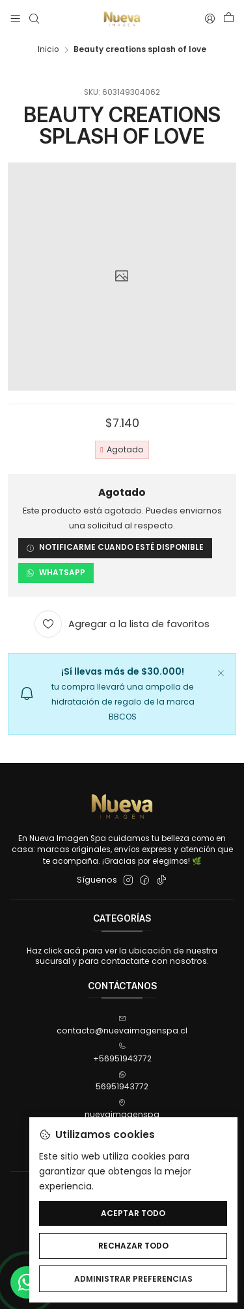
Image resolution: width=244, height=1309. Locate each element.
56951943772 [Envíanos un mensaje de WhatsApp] (122, 1081)
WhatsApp (55, 572)
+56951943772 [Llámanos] (122, 1053)
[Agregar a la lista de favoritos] (122, 624)
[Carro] (228, 18)
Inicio (48, 50)
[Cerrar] (221, 671)
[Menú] (15, 19)
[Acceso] (209, 19)
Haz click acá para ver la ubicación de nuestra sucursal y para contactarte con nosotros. (122, 955)
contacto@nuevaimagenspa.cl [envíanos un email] (122, 1025)
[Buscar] (33, 19)
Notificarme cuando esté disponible (115, 548)
